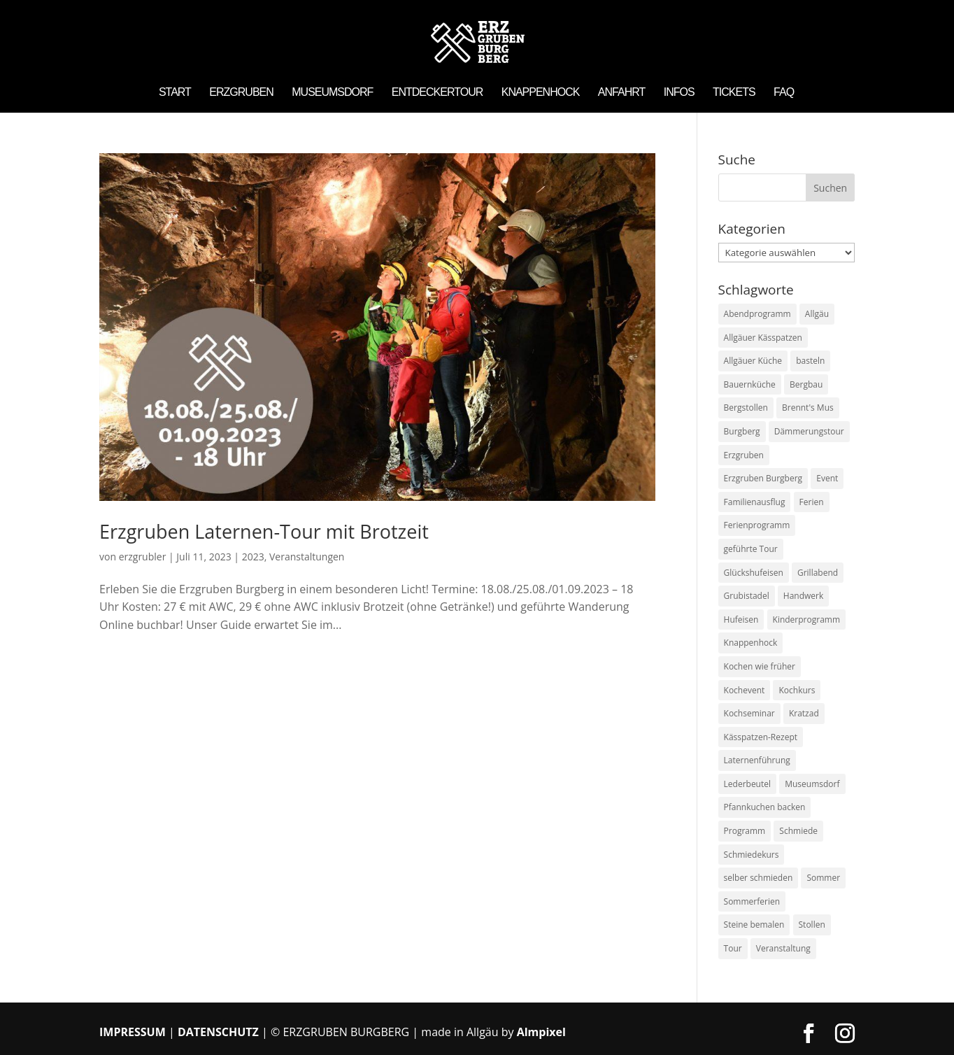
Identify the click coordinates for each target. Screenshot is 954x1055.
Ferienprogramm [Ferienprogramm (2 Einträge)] (757, 525)
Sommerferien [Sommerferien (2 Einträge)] (752, 901)
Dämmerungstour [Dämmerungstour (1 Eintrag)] (809, 431)
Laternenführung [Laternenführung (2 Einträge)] (757, 760)
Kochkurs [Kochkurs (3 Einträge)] (796, 690)
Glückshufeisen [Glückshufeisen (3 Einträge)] (753, 573)
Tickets (734, 92)
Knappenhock (540, 92)
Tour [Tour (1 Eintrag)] (733, 948)
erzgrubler (142, 556)
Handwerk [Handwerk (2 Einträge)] (803, 596)
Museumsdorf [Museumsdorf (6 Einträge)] (812, 784)
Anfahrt (621, 92)
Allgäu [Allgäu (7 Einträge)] (817, 314)
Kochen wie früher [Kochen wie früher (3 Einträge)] (759, 666)
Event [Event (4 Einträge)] (827, 478)
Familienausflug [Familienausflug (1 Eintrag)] (754, 502)
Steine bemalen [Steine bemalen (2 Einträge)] (754, 924)
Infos (679, 92)
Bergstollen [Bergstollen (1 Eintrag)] (746, 407)
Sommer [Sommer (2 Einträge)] (823, 878)
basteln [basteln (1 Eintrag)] (810, 361)
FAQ (784, 92)
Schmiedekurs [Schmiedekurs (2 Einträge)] (751, 855)
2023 (253, 556)
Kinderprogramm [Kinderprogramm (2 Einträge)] (807, 619)
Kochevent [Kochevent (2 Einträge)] (744, 690)
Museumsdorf (332, 92)
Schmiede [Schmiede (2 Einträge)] (798, 831)
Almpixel (541, 1032)
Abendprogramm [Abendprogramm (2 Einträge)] (757, 314)
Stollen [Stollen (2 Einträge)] (812, 924)
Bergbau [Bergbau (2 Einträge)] (806, 384)
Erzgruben (241, 92)
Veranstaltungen (306, 556)
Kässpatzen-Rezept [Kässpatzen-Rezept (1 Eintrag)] (760, 737)
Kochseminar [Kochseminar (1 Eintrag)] (749, 713)
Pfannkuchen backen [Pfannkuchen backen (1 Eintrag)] (765, 807)
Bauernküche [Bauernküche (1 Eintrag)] (750, 384)
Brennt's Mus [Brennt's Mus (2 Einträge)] (808, 407)
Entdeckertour (437, 92)
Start (175, 92)
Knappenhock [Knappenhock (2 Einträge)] (751, 643)
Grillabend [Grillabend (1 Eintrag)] (817, 573)
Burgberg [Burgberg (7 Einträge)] (742, 431)
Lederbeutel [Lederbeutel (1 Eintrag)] (747, 784)
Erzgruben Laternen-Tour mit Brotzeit (264, 531)
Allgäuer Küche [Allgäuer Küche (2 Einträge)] (753, 361)
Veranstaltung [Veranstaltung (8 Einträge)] (783, 948)
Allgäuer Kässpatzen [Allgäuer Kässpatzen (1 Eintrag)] (763, 338)
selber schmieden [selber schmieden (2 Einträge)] (758, 878)
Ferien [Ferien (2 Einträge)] (811, 502)
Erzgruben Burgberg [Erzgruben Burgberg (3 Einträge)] (763, 478)
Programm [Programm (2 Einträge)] (745, 831)
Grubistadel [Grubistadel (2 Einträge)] (746, 596)
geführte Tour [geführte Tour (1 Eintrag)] (751, 549)
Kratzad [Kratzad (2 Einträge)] (804, 713)
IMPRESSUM (132, 1032)
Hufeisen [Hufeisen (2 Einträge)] (741, 619)
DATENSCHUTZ (218, 1032)
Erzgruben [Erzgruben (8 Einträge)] (744, 455)
